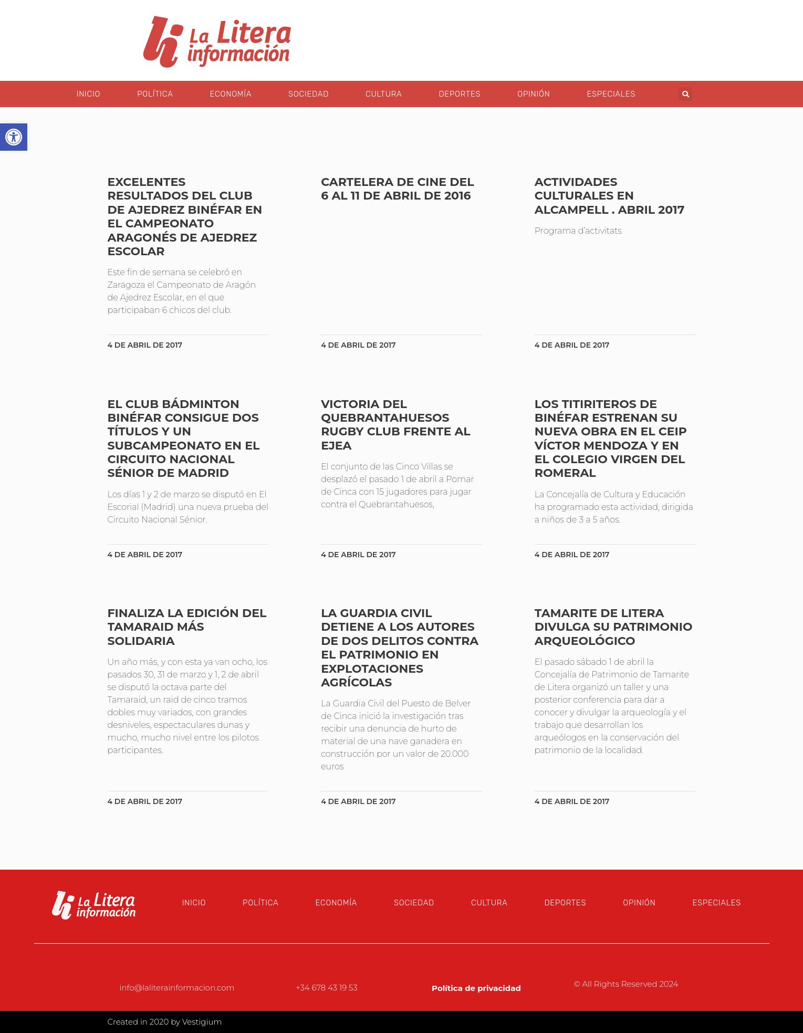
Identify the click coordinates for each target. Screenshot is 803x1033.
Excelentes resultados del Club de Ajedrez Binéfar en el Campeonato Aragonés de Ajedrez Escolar (185, 216)
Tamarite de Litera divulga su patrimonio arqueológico (614, 627)
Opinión (533, 94)
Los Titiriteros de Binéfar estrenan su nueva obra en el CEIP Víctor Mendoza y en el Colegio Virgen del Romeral (611, 439)
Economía (231, 94)
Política (155, 94)
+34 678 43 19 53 (327, 988)
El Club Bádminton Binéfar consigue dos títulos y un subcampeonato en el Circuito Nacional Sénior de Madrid (184, 439)
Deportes (460, 94)
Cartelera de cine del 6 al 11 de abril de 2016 (397, 189)
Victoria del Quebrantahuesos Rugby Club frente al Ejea (395, 425)
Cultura (384, 94)
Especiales (611, 94)
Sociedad (308, 94)
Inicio (88, 94)
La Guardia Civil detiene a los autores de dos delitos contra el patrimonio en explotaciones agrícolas (399, 648)
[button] (685, 94)
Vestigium (202, 1022)
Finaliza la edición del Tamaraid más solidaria (187, 627)
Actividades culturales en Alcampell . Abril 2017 (610, 196)
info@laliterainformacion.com (177, 988)
